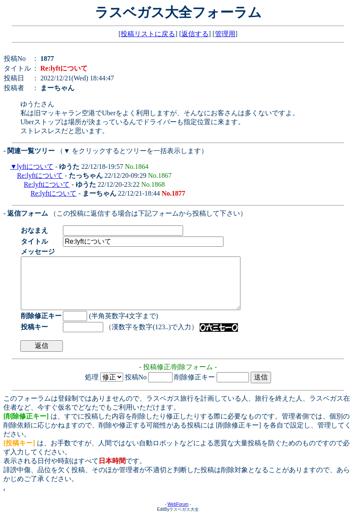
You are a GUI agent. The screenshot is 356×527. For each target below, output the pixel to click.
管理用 (225, 33)
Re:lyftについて (40, 175)
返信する (195, 33)
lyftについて (35, 166)
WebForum (177, 514)
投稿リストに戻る (148, 33)
